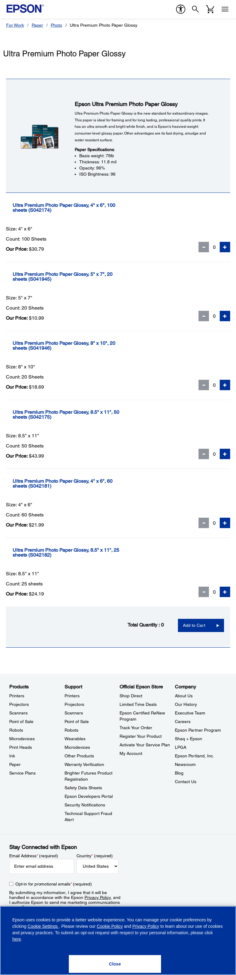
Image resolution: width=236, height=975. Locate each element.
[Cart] (210, 9)
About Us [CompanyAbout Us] (184, 695)
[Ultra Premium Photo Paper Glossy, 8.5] (86, 414)
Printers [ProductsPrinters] (16, 695)
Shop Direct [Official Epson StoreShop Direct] (131, 695)
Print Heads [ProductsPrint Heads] (20, 747)
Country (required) (95, 855)
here (16, 939)
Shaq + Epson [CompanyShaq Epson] (188, 738)
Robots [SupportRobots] (71, 730)
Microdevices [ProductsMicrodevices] (22, 738)
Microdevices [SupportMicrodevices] (77, 747)
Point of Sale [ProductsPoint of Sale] (21, 721)
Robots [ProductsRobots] (16, 730)
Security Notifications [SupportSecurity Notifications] (85, 804)
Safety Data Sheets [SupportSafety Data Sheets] (83, 787)
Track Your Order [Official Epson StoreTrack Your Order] (136, 727)
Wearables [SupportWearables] (75, 738)
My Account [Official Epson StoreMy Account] (131, 753)
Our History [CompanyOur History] (186, 704)
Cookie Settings (43, 926)
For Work (15, 25)
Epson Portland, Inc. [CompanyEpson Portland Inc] (194, 755)
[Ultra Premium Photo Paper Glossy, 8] (84, 345)
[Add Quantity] (225, 247)
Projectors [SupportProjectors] (74, 704)
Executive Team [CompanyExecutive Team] (190, 712)
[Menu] (225, 9)
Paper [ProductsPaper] (15, 764)
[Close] (115, 964)
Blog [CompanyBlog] (179, 773)
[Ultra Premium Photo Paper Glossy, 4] (84, 207)
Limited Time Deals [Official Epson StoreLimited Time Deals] (138, 704)
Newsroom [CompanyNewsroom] (185, 764)
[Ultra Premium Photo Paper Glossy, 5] (82, 276)
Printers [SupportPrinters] (72, 695)
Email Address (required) (33, 855)
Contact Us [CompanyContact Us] (185, 781)
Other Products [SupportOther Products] (79, 755)
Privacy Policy (98, 897)
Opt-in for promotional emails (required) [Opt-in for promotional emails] (53, 884)
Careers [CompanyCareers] (183, 721)
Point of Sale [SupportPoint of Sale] (77, 721)
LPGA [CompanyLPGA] (180, 747)
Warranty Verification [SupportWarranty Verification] (84, 764)
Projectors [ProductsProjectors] (19, 704)
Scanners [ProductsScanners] (18, 712)
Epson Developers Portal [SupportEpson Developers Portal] (89, 796)
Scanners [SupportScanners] (74, 712)
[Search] (195, 9)
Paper (37, 25)
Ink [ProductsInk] (12, 755)
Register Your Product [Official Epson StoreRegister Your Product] (141, 736)
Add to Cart (194, 625)
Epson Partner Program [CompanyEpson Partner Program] (198, 730)
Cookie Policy (110, 926)
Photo (56, 25)
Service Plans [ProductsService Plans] (22, 773)
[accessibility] (181, 9)
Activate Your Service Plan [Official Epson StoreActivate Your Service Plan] (145, 744)
